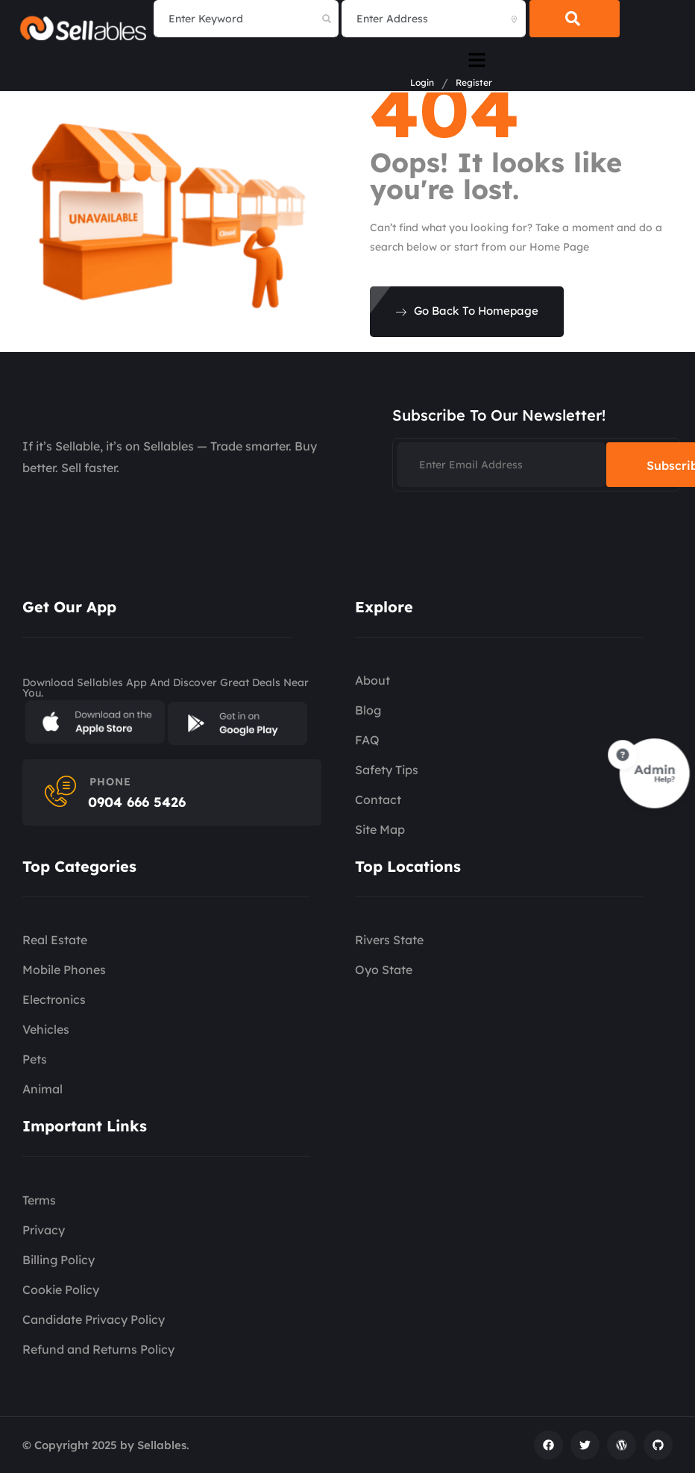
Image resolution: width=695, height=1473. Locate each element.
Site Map (380, 829)
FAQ (367, 739)
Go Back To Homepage (466, 311)
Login (422, 83)
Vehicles (45, 1029)
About (372, 680)
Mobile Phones (64, 969)
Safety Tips (386, 769)
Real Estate (54, 939)
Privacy (43, 1229)
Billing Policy (58, 1259)
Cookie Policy (60, 1289)
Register (474, 83)
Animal (42, 1088)
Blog (368, 710)
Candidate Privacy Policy (93, 1319)
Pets (34, 1059)
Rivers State (389, 939)
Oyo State (383, 969)
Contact (378, 799)
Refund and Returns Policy (98, 1349)
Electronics (54, 999)
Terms (39, 1200)
